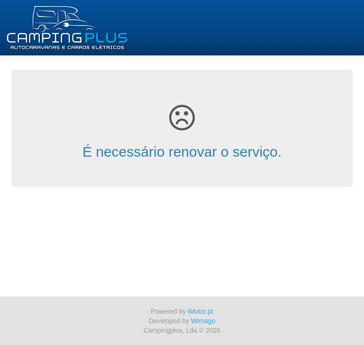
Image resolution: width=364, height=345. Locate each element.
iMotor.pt (200, 311)
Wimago (203, 321)
